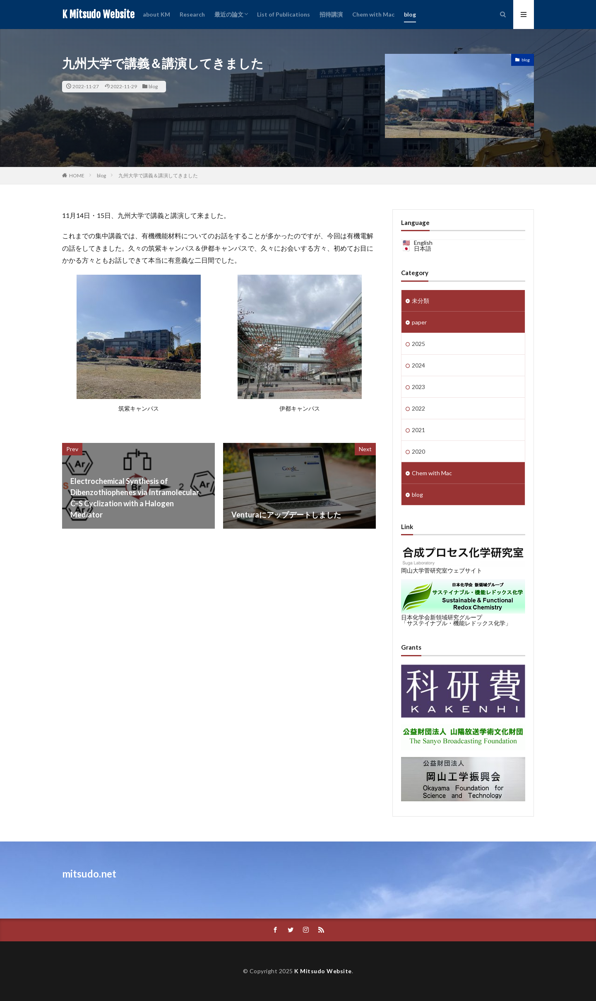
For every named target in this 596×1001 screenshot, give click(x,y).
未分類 (420, 300)
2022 (418, 408)
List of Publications (283, 14)
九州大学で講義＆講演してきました (158, 175)
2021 (418, 429)
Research (192, 14)
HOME (76, 175)
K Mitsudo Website (98, 14)
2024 (418, 365)
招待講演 (331, 14)
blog (410, 14)
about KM (156, 14)
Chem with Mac (373, 14)
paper (419, 322)
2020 (418, 451)
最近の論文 (228, 14)
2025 (418, 343)
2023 (418, 386)
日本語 (422, 248)
